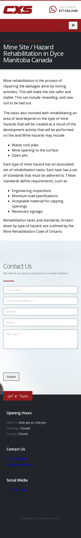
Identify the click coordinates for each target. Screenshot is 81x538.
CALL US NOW (67, 7)
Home (6, 40)
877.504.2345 (68, 11)
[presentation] (36, 360)
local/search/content (28, 40)
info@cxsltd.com (19, 464)
